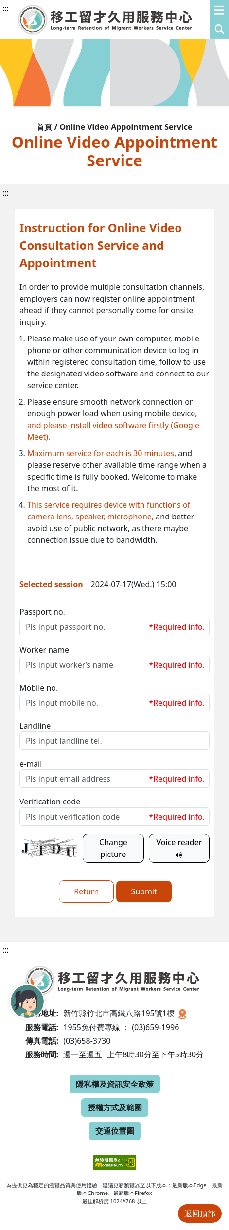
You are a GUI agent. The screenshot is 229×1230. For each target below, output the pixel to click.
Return (86, 891)
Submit (144, 891)
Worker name (44, 649)
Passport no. (42, 611)
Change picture (113, 848)
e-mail (30, 763)
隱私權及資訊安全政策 (115, 1084)
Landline (35, 725)
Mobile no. (38, 687)
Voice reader (179, 848)
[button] (219, 19)
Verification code (49, 801)
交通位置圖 (114, 1130)
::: (5, 8)
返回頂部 (199, 1213)
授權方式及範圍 (115, 1107)
